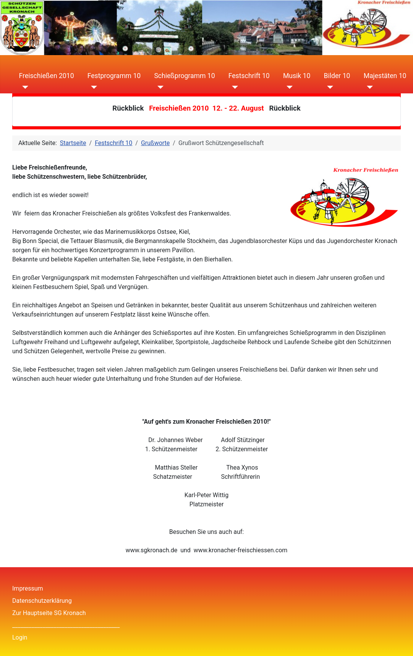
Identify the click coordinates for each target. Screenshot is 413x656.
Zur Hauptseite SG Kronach (49, 613)
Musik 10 (296, 76)
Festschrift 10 (249, 76)
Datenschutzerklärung (42, 600)
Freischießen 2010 (46, 76)
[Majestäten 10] (368, 87)
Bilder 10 (337, 76)
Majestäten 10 (385, 76)
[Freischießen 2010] (24, 87)
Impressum (27, 588)
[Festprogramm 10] (92, 87)
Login (19, 637)
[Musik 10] (288, 87)
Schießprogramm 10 (184, 76)
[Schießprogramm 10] (159, 87)
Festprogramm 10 (114, 76)
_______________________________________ (66, 625)
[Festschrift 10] (233, 87)
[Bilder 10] (329, 87)
